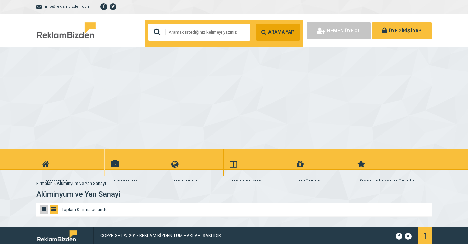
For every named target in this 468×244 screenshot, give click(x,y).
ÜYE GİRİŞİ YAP (402, 30)
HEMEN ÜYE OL (338, 30)
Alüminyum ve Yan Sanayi (81, 183)
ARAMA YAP (278, 32)
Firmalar (44, 183)
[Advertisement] (234, 98)
